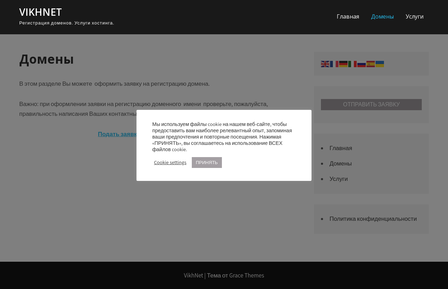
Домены (382, 16)
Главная (348, 16)
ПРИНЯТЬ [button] (207, 162)
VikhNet (40, 12)
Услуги (415, 16)
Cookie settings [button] (170, 162)
